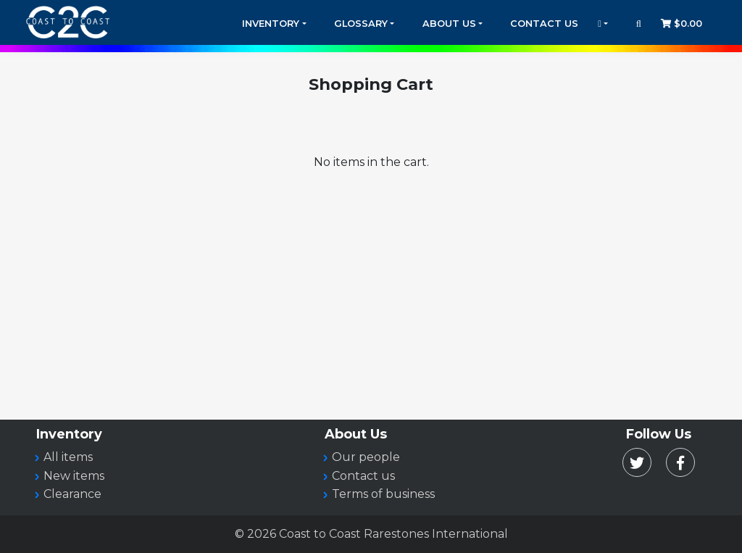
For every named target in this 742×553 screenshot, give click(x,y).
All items (68, 457)
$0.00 (681, 23)
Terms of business (383, 494)
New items (73, 476)
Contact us (363, 476)
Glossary (361, 23)
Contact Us (544, 23)
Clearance (72, 494)
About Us (449, 23)
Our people (366, 457)
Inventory (270, 23)
